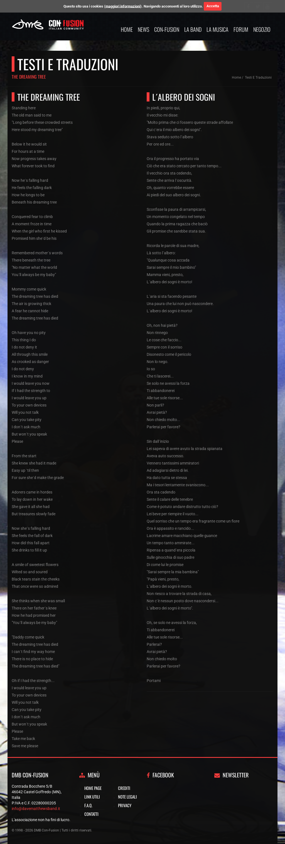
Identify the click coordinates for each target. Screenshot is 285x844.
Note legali (127, 797)
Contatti (91, 814)
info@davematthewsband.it (36, 808)
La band (193, 29)
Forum (241, 29)
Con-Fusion (166, 29)
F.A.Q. (88, 805)
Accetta (213, 6)
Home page (93, 788)
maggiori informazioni (122, 6)
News (143, 29)
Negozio (262, 29)
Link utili (92, 797)
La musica (218, 29)
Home (127, 29)
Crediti (124, 788)
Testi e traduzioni (258, 77)
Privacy (124, 805)
